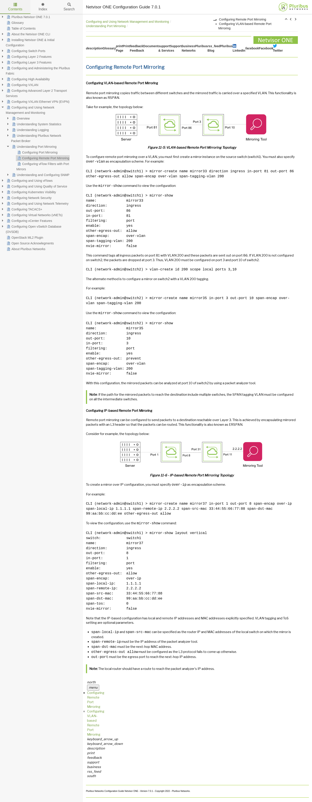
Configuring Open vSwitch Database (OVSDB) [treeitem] (33, 229)
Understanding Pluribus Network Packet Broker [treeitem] (36, 138)
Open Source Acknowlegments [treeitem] (30, 243)
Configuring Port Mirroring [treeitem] (36, 152)
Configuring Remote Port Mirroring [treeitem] (42, 158)
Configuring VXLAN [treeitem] (22, 85)
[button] (286, 19)
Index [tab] (43, 7)
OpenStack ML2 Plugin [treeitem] (24, 237)
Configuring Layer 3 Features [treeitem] (28, 62)
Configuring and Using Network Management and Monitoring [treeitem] (30, 109)
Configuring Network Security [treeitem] (28, 197)
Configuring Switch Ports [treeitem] (25, 51)
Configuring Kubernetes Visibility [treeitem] (31, 192)
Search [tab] (69, 7)
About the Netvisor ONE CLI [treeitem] (28, 34)
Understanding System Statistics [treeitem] (36, 124)
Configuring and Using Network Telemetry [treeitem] (37, 203)
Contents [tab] (15, 7)
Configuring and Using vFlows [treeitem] (29, 180)
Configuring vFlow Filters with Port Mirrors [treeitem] (42, 166)
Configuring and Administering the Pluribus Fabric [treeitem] (38, 70)
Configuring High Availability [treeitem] (28, 79)
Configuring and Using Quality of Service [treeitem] (36, 186)
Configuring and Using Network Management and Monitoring (127, 21)
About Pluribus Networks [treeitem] (25, 249)
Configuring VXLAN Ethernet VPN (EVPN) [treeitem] (37, 101)
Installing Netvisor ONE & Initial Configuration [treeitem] (30, 42)
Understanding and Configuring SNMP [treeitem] (40, 175)
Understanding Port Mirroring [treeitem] (34, 146)
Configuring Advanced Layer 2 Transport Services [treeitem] (36, 93)
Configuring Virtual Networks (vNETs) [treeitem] (34, 215)
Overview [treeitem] (20, 118)
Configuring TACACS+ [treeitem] (24, 209)
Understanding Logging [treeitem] (30, 130)
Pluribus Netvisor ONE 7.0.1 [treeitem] (28, 17)
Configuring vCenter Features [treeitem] (29, 220)
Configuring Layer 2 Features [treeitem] (28, 56)
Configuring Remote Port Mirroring (242, 19)
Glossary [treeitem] (15, 22)
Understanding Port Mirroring (106, 26)
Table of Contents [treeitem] (21, 28)
